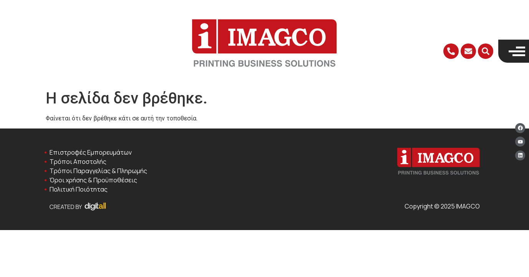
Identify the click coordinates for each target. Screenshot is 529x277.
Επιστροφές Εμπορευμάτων (91, 152)
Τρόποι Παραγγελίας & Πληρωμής (98, 171)
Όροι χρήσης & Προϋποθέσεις (93, 180)
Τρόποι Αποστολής (78, 161)
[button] (485, 51)
